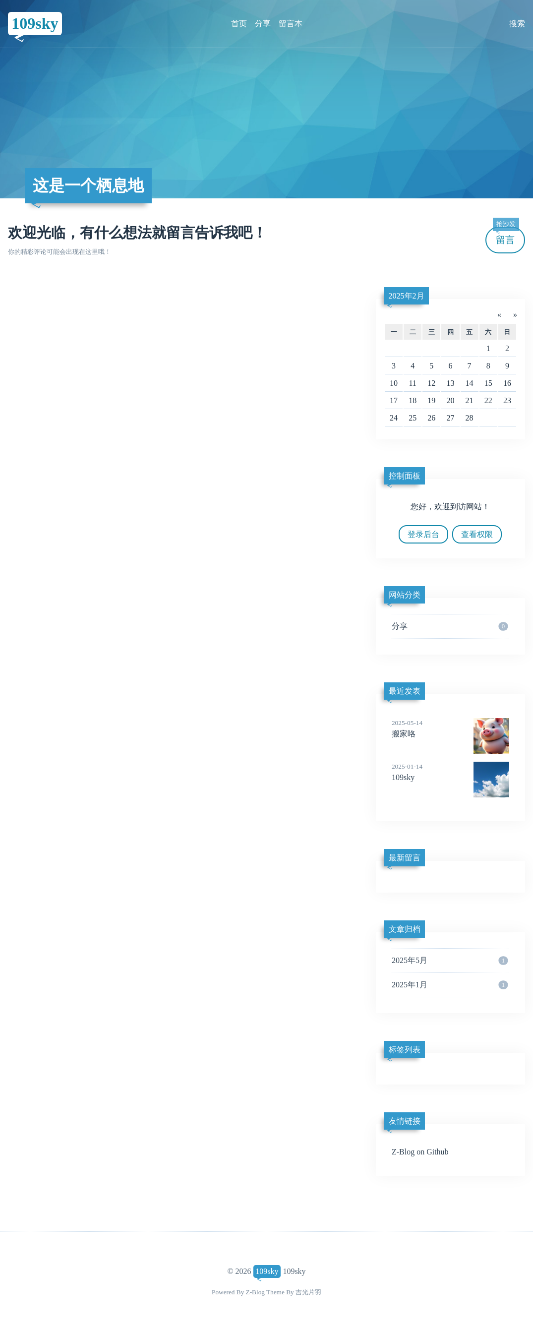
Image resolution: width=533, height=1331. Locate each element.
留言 (506, 236)
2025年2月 (406, 296)
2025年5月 (450, 960)
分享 (263, 23)
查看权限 (477, 534)
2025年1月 (450, 984)
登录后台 (423, 534)
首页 (239, 23)
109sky (34, 23)
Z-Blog (255, 1292)
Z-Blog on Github (420, 1152)
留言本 (290, 23)
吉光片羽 (308, 1292)
